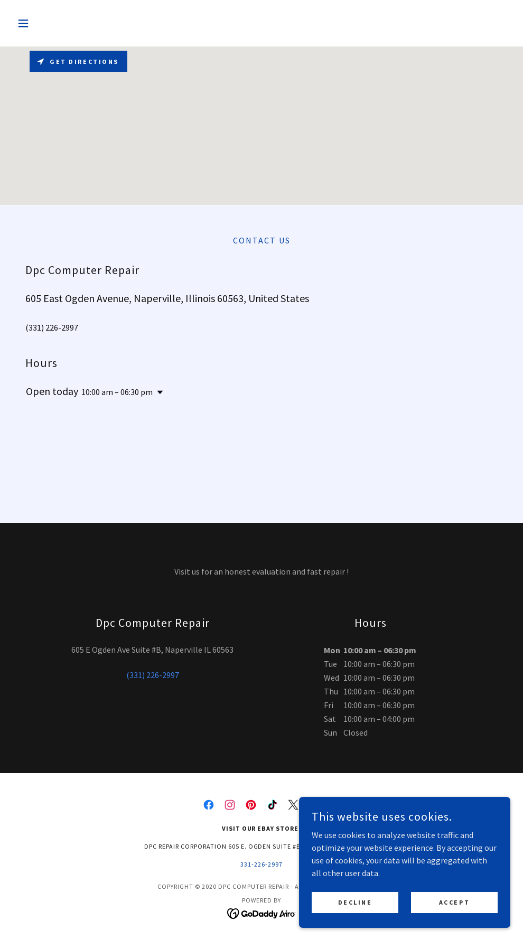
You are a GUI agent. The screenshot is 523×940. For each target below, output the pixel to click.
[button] (50, 23)
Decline (355, 902)
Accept (454, 902)
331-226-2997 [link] (261, 864)
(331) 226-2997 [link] (51, 327)
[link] (208, 804)
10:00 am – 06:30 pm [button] (117, 392)
